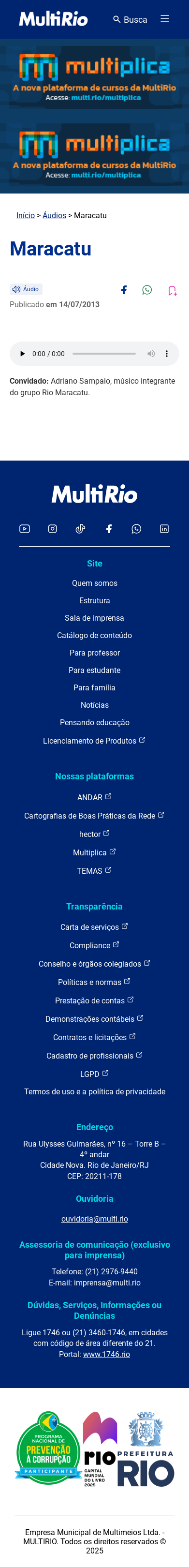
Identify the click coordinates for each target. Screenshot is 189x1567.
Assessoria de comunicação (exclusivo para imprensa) (94, 1249)
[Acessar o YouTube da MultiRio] (24, 529)
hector (94, 834)
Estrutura (94, 600)
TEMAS (94, 871)
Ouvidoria (95, 1199)
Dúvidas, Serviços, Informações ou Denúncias (94, 1310)
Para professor (95, 652)
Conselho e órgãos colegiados (95, 963)
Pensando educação (95, 722)
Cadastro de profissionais (94, 1055)
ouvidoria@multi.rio (94, 1219)
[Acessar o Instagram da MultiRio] (52, 529)
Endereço (94, 1127)
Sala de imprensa (94, 618)
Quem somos (94, 583)
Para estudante (94, 670)
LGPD (94, 1074)
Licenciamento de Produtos (94, 740)
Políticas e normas (94, 982)
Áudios (54, 215)
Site (94, 563)
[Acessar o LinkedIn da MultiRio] (164, 529)
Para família (94, 687)
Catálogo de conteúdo (94, 635)
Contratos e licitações (94, 1037)
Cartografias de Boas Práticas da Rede (94, 815)
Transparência (94, 906)
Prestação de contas (94, 1000)
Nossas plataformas (94, 776)
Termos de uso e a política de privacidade (94, 1091)
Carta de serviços (94, 927)
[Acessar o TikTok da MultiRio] (80, 529)
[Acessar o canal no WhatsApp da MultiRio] (137, 529)
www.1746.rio (106, 1354)
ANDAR (94, 797)
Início (25, 215)
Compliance (95, 945)
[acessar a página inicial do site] (53, 19)
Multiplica (94, 852)
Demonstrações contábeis (94, 1019)
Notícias (95, 705)
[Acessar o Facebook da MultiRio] (109, 529)
